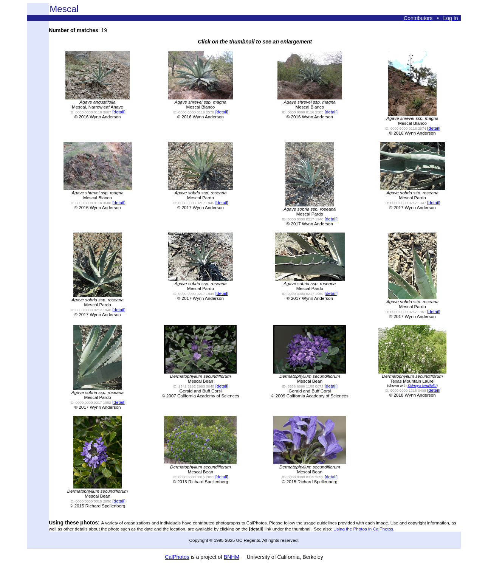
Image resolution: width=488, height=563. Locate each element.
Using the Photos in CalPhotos (363, 528)
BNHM (231, 557)
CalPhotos (177, 557)
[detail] (118, 111)
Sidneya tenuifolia (422, 385)
